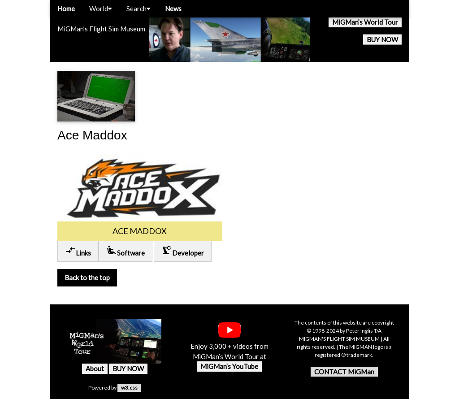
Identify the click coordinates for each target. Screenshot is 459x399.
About (95, 368)
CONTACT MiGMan (344, 372)
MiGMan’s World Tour (365, 22)
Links (78, 251)
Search (138, 8)
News (173, 8)
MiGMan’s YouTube (229, 366)
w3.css (129, 387)
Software (125, 251)
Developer (182, 251)
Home (66, 8)
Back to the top (87, 277)
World (100, 8)
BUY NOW (382, 39)
